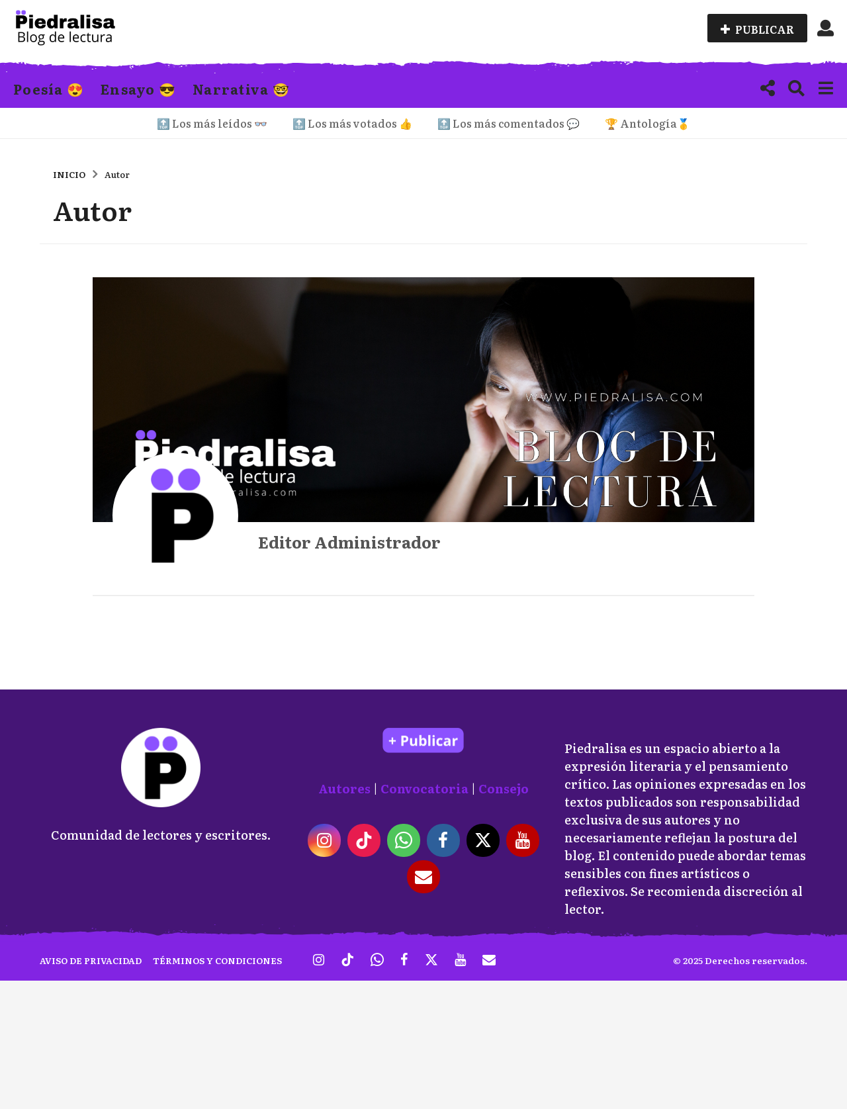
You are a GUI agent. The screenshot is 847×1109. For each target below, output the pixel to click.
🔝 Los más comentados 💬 (508, 123)
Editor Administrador (349, 541)
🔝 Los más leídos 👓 (212, 123)
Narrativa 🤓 (241, 89)
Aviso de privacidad (91, 960)
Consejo (503, 788)
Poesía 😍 (48, 89)
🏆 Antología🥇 (647, 123)
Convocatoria (424, 788)
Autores (344, 788)
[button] (825, 28)
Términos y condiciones (217, 960)
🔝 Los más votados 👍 (352, 123)
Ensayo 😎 (138, 89)
